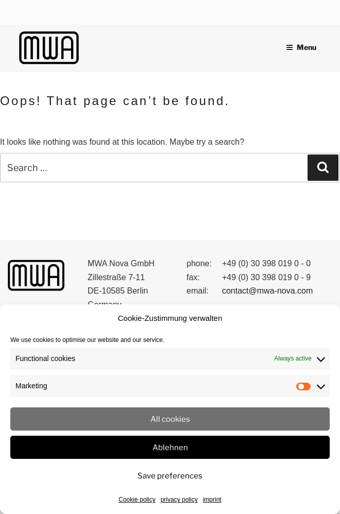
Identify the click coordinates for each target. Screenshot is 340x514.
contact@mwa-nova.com (267, 290)
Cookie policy (136, 499)
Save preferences (170, 476)
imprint (212, 499)
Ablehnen (170, 447)
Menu (301, 47)
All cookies (170, 419)
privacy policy (179, 499)
